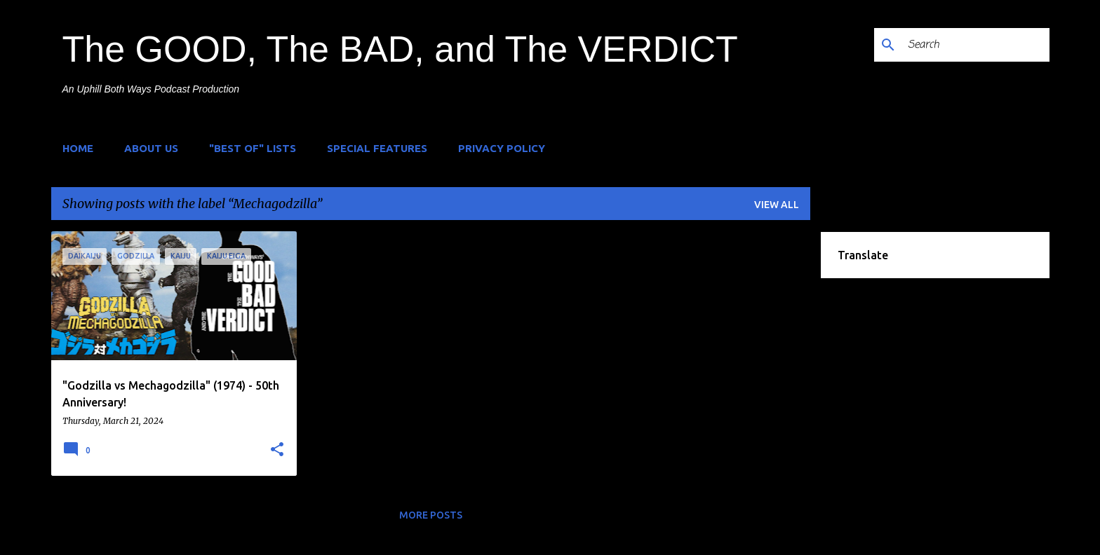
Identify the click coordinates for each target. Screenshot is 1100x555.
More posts (430, 515)
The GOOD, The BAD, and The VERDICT (400, 49)
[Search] (975, 45)
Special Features (377, 148)
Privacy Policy (501, 148)
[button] (277, 450)
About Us (151, 148)
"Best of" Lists (252, 148)
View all (776, 204)
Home (77, 148)
